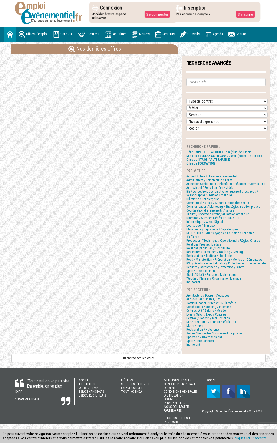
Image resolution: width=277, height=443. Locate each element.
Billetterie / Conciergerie (202, 199)
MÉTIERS (127, 380)
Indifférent (193, 282)
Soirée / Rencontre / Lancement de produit (214, 333)
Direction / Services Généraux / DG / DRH (213, 218)
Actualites (115, 34)
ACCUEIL (84, 380)
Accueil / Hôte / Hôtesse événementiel (211, 176)
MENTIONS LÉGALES (177, 380)
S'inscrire (243, 14)
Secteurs (165, 34)
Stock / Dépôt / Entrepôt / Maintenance (211, 275)
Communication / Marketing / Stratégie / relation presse (223, 207)
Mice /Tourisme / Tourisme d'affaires (211, 322)
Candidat (63, 34)
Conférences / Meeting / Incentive (208, 307)
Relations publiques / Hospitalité (208, 248)
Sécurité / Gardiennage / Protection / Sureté (215, 267)
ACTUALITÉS (87, 384)
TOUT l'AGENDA (131, 392)
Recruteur (89, 34)
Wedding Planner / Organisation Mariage (213, 278)
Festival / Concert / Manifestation (208, 318)
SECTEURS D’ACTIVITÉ (135, 384)
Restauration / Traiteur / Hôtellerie (209, 256)
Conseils (190, 34)
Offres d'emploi (33, 34)
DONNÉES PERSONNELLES (174, 401)
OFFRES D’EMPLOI (91, 388)
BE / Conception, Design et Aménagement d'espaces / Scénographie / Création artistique (222, 193)
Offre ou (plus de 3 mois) (219, 152)
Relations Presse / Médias (203, 244)
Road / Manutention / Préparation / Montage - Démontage (224, 259)
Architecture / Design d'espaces (207, 295)
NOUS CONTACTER (176, 407)
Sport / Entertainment (200, 341)
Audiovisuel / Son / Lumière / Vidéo (209, 188)
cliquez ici (242, 438)
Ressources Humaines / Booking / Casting (214, 252)
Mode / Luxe (194, 326)
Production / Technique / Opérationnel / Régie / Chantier (223, 241)
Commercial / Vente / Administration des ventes (218, 203)
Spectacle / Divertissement (204, 337)
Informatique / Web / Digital (204, 222)
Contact (237, 34)
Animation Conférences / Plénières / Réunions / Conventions (225, 184)
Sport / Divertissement (201, 271)
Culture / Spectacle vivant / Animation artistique (217, 214)
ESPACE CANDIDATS (91, 392)
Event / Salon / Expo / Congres (206, 314)
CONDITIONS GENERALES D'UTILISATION (180, 393)
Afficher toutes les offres (139, 358)
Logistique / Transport (201, 225)
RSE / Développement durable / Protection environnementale (226, 263)
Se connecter (155, 14)
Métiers (141, 34)
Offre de (208, 160)
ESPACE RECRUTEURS (92, 395)
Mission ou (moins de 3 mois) (224, 156)
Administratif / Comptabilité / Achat (209, 180)
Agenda (214, 34)
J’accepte (259, 438)
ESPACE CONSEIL (132, 388)
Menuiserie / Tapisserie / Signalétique (212, 229)
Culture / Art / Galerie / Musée (206, 311)
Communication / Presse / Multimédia (211, 303)
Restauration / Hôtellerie (202, 329)
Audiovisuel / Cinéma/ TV (203, 299)
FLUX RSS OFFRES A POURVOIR (177, 420)
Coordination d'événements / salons (210, 210)
